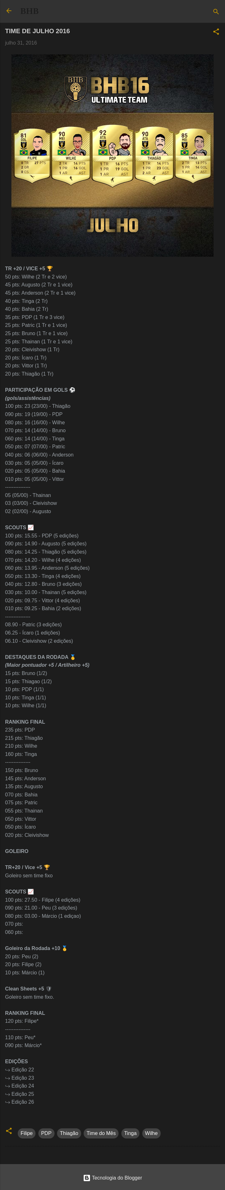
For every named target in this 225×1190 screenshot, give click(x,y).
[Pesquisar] (216, 12)
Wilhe (151, 1133)
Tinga (130, 1133)
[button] (216, 33)
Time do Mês (101, 1133)
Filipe (27, 1133)
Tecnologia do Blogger (112, 1178)
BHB (29, 11)
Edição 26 (22, 1102)
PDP (46, 1133)
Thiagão (69, 1133)
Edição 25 (22, 1094)
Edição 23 (22, 1078)
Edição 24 (22, 1086)
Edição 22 (22, 1069)
